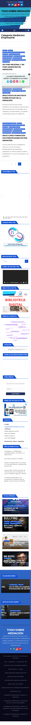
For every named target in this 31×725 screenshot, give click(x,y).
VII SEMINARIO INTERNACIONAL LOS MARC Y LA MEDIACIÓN (15, 715)
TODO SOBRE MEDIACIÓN (15, 11)
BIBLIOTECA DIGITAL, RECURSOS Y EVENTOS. (15, 665)
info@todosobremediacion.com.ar (14, 426)
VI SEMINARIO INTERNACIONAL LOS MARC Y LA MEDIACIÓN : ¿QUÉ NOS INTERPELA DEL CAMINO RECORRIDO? (15, 708)
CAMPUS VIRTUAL (12, 669)
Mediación (5, 54)
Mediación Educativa (7, 56)
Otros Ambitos (6, 92)
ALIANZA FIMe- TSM (21, 661)
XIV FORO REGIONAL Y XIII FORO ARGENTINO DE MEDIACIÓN (13, 67)
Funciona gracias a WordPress (10, 656)
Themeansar (15, 658)
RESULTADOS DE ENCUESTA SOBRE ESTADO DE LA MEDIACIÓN (14, 97)
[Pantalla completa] (26, 282)
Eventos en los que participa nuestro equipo (13, 52)
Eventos (5, 50)
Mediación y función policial (18, 90)
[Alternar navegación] (14, 30)
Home (5, 661)
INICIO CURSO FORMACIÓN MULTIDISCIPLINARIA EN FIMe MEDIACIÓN (14, 138)
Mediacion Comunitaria (14, 54)
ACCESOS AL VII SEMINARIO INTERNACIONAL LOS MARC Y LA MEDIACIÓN (14, 453)
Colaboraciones (13, 584)
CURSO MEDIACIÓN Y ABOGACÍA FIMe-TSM (15, 672)
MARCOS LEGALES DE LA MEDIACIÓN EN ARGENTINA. (15, 687)
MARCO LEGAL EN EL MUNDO (15, 684)
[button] (25, 30)
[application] (15, 277)
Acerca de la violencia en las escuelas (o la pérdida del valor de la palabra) (15, 615)
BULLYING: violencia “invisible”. (13, 458)
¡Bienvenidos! (12, 661)
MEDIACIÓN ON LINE (15, 691)
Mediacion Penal (6, 90)
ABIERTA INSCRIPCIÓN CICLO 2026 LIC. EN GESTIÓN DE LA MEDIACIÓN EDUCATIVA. (15, 464)
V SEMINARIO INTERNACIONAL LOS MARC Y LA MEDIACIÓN (15, 696)
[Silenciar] (23, 282)
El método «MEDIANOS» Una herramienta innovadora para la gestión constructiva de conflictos (14, 479)
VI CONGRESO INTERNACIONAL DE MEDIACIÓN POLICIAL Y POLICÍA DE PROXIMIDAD (15, 701)
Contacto (20, 669)
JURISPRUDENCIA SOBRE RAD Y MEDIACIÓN (15, 680)
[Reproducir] (5, 282)
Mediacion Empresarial (19, 56)
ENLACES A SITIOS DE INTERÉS (15, 676)
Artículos (6, 521)
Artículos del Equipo (16, 521)
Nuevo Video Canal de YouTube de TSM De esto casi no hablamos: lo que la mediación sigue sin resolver (15, 471)
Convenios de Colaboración (9, 123)
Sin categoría (6, 61)
